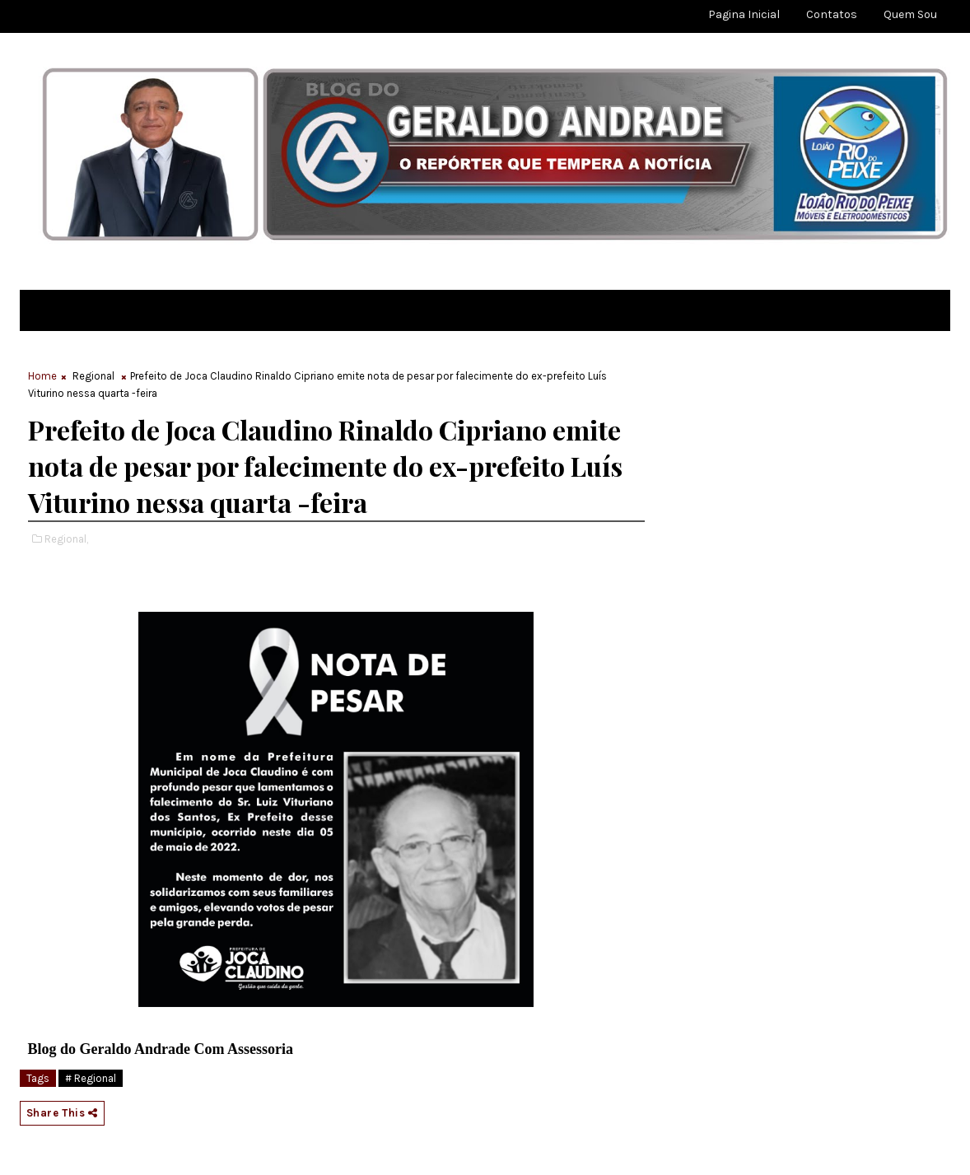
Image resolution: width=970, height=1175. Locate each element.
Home (42, 376)
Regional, (66, 539)
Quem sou (910, 14)
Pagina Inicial (744, 14)
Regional (93, 376)
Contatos (831, 14)
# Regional (90, 1078)
